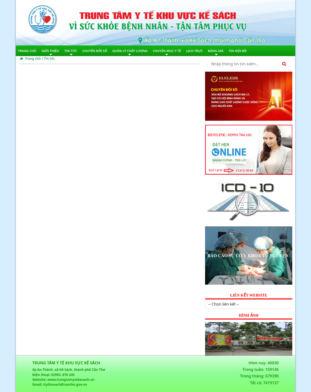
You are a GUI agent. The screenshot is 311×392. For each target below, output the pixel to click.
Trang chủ (30, 58)
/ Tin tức (48, 58)
